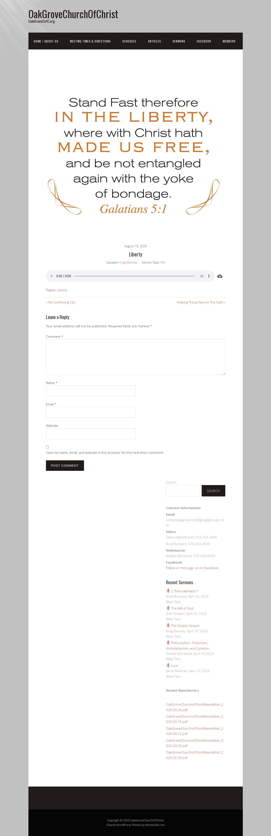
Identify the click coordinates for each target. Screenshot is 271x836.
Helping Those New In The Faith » (201, 302)
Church (111, 825)
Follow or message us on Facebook (192, 568)
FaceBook (204, 41)
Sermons (179, 41)
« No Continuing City (60, 302)
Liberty (62, 290)
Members (229, 41)
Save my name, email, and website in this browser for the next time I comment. (105, 452)
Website (52, 425)
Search (171, 482)
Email (51, 404)
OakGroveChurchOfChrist (73, 13)
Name (52, 382)
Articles (154, 41)
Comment (54, 336)
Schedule (129, 41)
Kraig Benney (128, 262)
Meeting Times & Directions (90, 41)
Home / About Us (46, 41)
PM (163, 262)
